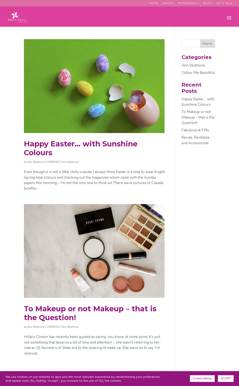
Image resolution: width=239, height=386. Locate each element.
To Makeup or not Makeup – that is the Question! (90, 313)
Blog (207, 3)
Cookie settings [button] (202, 378)
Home (154, 3)
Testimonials (188, 3)
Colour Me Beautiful (198, 72)
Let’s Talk (224, 3)
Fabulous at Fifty (195, 130)
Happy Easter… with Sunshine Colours (80, 148)
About (168, 3)
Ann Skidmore (36, 162)
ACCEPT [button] (225, 378)
